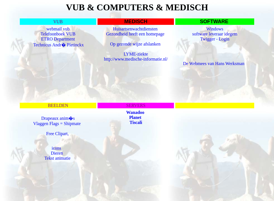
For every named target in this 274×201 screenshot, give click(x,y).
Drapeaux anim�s (58, 118)
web (50, 29)
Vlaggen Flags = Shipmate (57, 123)
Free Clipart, (58, 133)
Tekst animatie (57, 158)
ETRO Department (58, 39)
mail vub (61, 29)
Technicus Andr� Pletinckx (58, 44)
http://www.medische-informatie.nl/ (136, 59)
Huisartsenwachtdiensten (136, 29)
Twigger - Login (214, 39)
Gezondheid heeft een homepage (136, 34)
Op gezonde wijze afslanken (136, 44)
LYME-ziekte (136, 54)
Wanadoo (135, 112)
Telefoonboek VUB (58, 34)
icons (56, 148)
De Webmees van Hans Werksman (213, 63)
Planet (135, 117)
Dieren (57, 153)
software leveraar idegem (214, 34)
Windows (214, 29)
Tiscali (136, 122)
